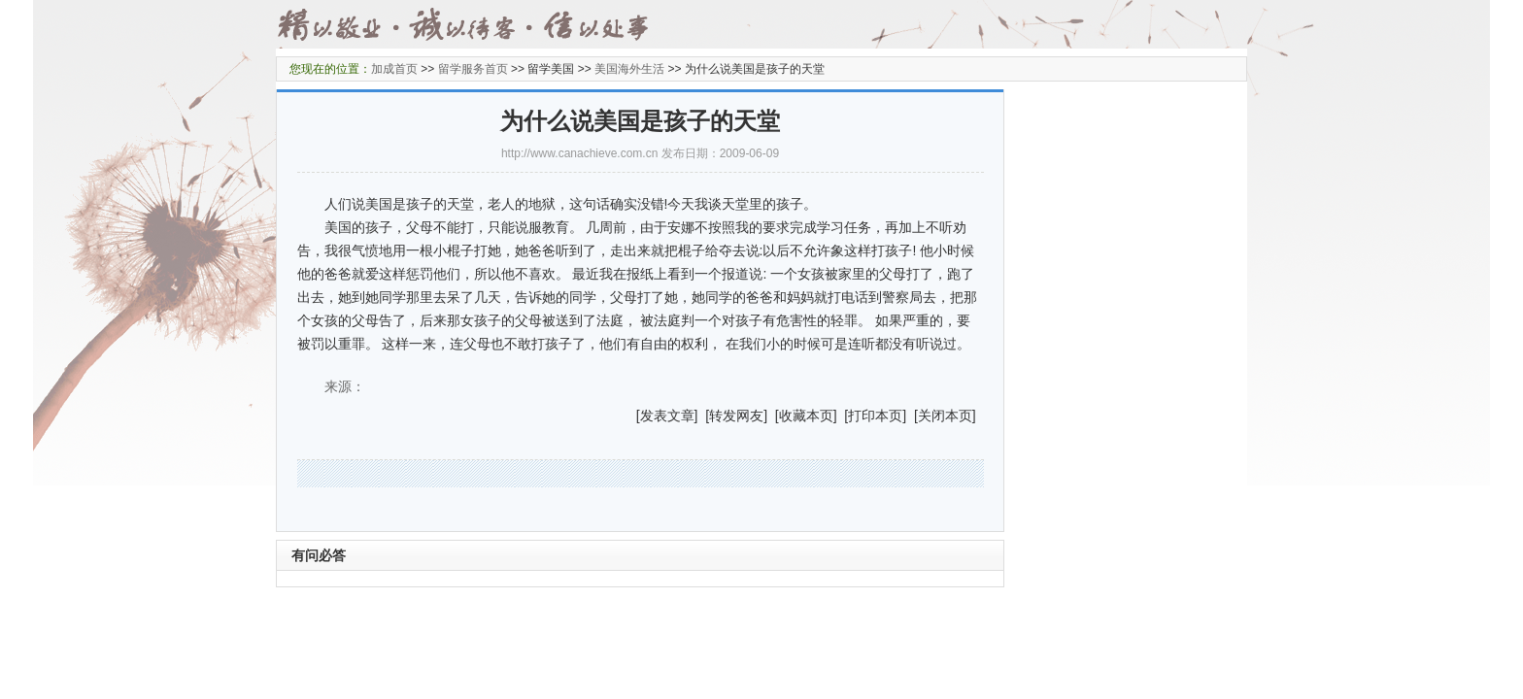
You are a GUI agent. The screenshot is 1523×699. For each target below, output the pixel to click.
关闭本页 (945, 415)
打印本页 (875, 415)
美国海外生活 (629, 69)
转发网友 (736, 415)
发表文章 (667, 415)
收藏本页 (806, 415)
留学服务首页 (473, 69)
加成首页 (394, 69)
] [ (702, 415)
